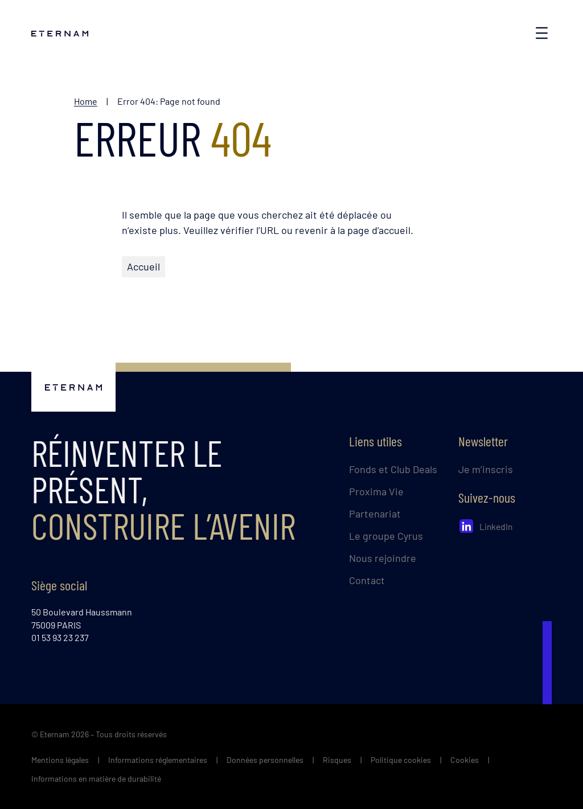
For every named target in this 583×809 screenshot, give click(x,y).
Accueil (143, 266)
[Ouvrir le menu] (542, 33)
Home (85, 101)
